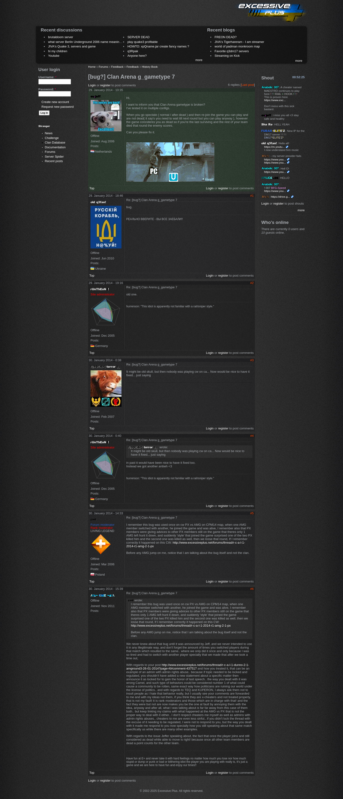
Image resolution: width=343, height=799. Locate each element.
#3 (252, 360)
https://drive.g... (280, 196)
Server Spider (54, 156)
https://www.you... (275, 159)
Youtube (53, 55)
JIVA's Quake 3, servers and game (72, 46)
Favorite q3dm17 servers (232, 51)
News (49, 133)
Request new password (57, 106)
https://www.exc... (275, 100)
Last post (248, 85)
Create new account (55, 102)
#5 (252, 513)
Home (92, 66)
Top (91, 188)
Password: (47, 89)
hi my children (57, 51)
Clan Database (55, 142)
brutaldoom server (60, 37)
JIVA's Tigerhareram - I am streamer (239, 42)
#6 (252, 589)
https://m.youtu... (274, 146)
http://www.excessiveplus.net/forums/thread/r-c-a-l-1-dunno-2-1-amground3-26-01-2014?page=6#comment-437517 (187, 666)
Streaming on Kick (227, 55)
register (105, 85)
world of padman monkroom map (237, 46)
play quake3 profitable (142, 42)
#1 (252, 195)
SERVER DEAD (138, 37)
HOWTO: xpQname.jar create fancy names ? (158, 46)
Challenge (52, 138)
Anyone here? (137, 55)
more (198, 60)
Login (92, 85)
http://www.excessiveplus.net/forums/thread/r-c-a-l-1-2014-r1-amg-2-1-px (181, 625)
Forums (50, 152)
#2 (252, 283)
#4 (252, 436)
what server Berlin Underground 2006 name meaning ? (86, 42)
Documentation (55, 147)
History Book (149, 66)
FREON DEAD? (226, 37)
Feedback (117, 66)
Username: (47, 77)
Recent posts (54, 161)
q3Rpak (132, 51)
